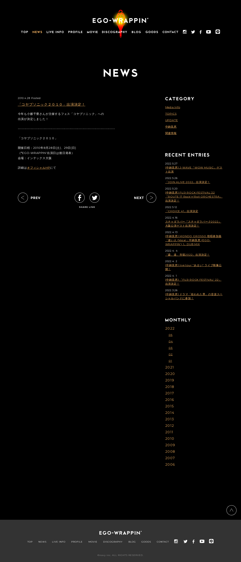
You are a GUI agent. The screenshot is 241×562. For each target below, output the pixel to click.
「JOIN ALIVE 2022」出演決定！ (187, 182)
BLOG (132, 542)
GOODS (146, 542)
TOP (30, 542)
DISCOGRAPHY (113, 542)
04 (171, 341)
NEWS (42, 542)
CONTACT (163, 542)
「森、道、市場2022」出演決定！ (187, 254)
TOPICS (171, 113)
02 (171, 354)
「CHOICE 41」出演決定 (181, 211)
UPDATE (171, 120)
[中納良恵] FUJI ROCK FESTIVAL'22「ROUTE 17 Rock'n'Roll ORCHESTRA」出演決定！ (194, 196)
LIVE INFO (58, 542)
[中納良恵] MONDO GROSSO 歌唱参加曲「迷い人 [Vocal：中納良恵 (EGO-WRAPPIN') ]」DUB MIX (193, 240)
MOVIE (92, 542)
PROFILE (77, 542)
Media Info (172, 107)
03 (171, 347)
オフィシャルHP (38, 167)
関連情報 (171, 133)
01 (170, 360)
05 (171, 335)
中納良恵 (171, 126)
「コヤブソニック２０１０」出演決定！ (51, 104)
